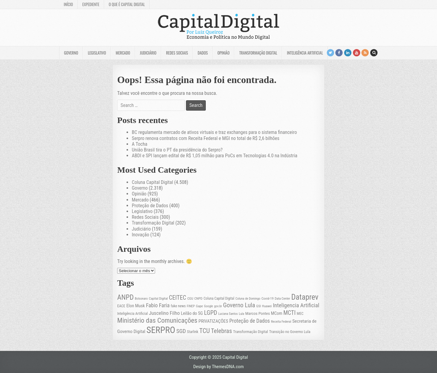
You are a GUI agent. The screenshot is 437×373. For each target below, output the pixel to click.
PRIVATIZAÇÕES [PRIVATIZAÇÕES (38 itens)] (213, 321)
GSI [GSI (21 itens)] (258, 306)
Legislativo (97, 53)
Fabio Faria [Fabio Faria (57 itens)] (158, 305)
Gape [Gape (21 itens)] (199, 306)
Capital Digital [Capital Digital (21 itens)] (158, 299)
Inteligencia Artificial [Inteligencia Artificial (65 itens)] (296, 305)
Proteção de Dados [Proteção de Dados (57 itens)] (249, 321)
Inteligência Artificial (305, 53)
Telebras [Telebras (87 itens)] (221, 331)
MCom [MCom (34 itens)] (276, 313)
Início (68, 4)
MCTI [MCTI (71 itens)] (289, 312)
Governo (71, 53)
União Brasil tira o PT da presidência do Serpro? (177, 150)
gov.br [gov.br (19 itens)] (218, 306)
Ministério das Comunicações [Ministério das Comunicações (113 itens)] (157, 320)
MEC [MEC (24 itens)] (300, 313)
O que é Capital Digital (127, 4)
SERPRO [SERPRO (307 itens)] (161, 330)
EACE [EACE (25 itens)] (121, 306)
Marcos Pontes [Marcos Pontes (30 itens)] (257, 313)
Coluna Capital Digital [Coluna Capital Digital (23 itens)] (219, 298)
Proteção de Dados (150, 205)
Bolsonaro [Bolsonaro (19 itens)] (141, 299)
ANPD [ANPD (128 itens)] (125, 297)
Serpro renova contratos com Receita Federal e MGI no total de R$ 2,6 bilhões (205, 138)
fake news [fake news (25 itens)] (178, 306)
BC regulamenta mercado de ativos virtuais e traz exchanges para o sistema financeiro (214, 132)
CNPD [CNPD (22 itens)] (198, 298)
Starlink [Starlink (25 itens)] (192, 332)
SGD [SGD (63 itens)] (181, 331)
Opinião (224, 53)
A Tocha (139, 144)
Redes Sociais (177, 53)
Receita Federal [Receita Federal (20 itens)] (281, 322)
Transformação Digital (258, 53)
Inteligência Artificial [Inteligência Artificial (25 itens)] (132, 313)
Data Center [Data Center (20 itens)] (282, 299)
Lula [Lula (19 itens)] (241, 314)
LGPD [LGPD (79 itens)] (210, 312)
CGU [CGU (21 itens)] (190, 299)
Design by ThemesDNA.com (218, 366)
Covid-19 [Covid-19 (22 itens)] (267, 298)
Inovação (140, 235)
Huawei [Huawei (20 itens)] (267, 306)
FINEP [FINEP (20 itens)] (191, 306)
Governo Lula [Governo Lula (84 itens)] (239, 305)
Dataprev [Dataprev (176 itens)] (305, 296)
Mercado (123, 53)
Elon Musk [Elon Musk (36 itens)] (135, 305)
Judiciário (148, 53)
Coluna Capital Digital (152, 182)
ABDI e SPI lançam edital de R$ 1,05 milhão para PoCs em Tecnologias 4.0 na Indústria (214, 155)
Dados (203, 53)
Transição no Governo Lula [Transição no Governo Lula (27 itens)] (289, 331)
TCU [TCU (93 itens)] (204, 331)
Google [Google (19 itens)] (208, 306)
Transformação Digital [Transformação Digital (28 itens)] (250, 331)
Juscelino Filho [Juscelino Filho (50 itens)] (164, 313)
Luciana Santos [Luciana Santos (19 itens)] (228, 314)
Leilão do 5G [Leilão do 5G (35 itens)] (192, 313)
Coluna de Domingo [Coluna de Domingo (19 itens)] (247, 299)
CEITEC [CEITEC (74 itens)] (177, 297)
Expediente (90, 4)
